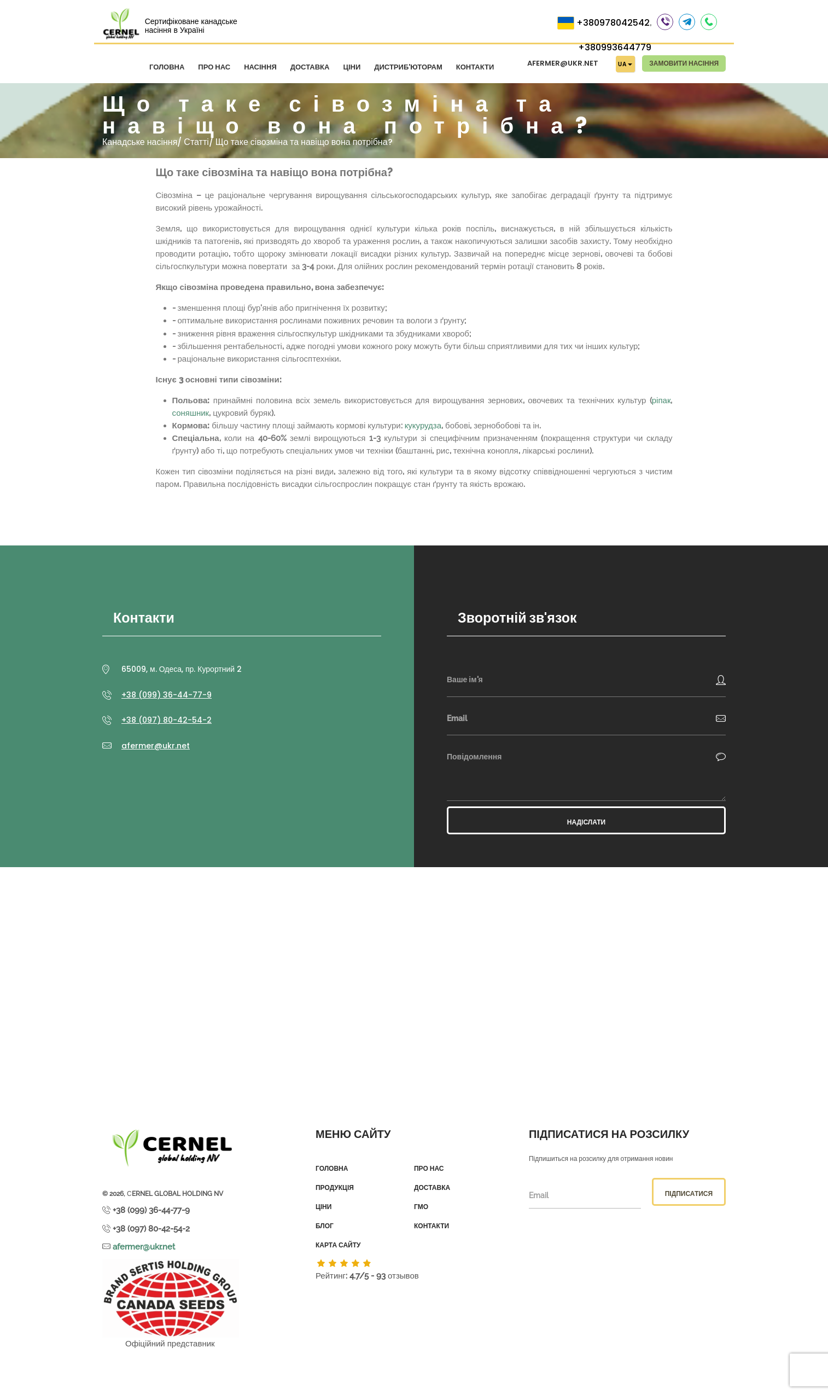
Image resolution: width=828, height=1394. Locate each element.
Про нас (214, 67)
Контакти (475, 67)
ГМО (421, 1207)
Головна (166, 67)
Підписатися (689, 1193)
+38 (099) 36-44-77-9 (166, 694)
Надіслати (586, 822)
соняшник (190, 413)
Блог (325, 1226)
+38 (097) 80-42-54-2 (166, 720)
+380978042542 (613, 22)
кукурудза (423, 426)
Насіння (260, 67)
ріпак (661, 400)
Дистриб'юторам (408, 67)
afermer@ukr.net (562, 63)
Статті (196, 142)
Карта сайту (338, 1245)
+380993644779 (614, 47)
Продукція (335, 1188)
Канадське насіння (139, 142)
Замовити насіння (684, 63)
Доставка (310, 67)
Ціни (351, 67)
